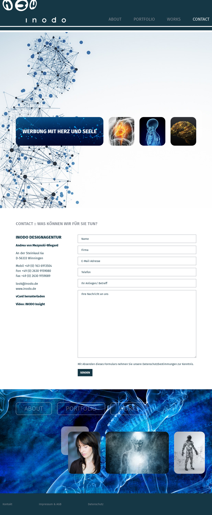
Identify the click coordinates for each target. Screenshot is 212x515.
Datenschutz (95, 504)
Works (174, 19)
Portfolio (144, 19)
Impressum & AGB (50, 504)
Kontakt (7, 504)
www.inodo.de (26, 289)
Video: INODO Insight (30, 304)
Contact (201, 19)
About (115, 19)
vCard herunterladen (30, 296)
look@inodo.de (27, 284)
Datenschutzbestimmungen (159, 364)
